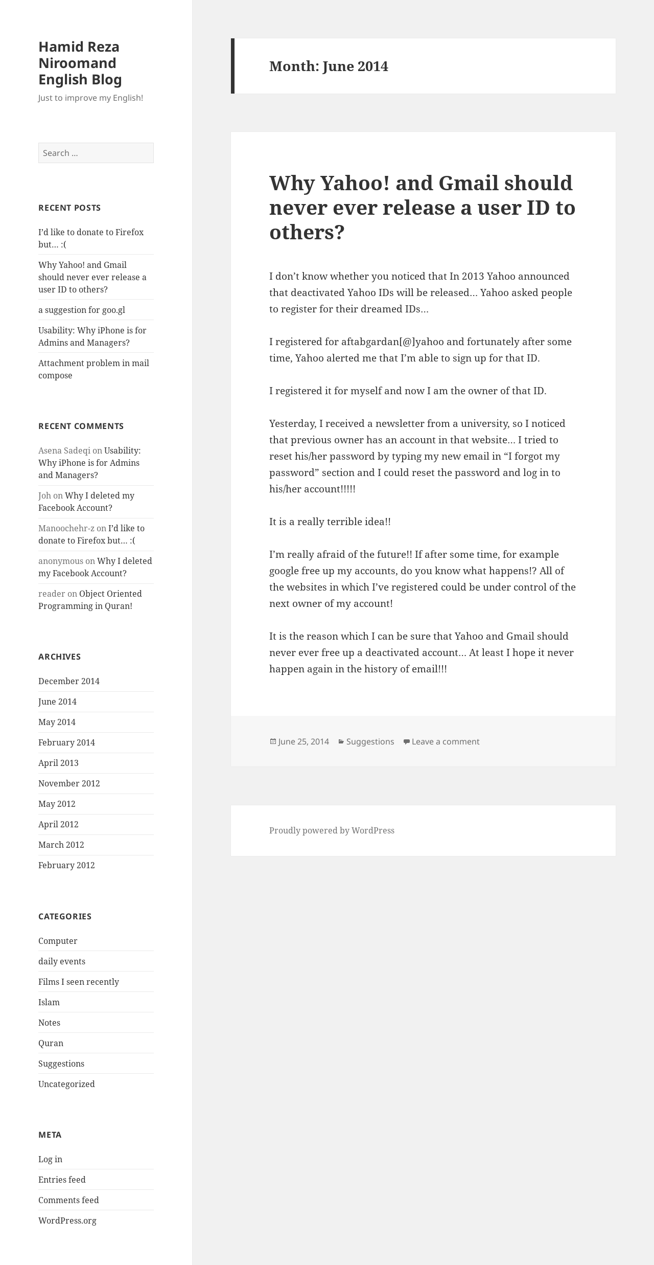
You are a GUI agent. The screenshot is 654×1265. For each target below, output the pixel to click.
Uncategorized (66, 1084)
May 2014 (57, 722)
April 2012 (58, 824)
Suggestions (61, 1063)
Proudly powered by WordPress (331, 830)
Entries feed (62, 1179)
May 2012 (57, 803)
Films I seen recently (78, 981)
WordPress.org (67, 1220)
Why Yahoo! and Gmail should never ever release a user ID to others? (92, 277)
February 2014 (66, 742)
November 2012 (69, 783)
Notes (49, 1022)
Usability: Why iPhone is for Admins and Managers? (89, 463)
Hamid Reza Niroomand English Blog (80, 62)
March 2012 (61, 844)
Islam (49, 1002)
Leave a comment (446, 741)
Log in (50, 1159)
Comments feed (68, 1200)
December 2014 (69, 681)
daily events (61, 961)
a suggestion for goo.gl (81, 309)
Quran (50, 1043)
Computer (58, 940)
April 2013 (58, 763)
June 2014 (57, 701)
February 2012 (66, 865)
